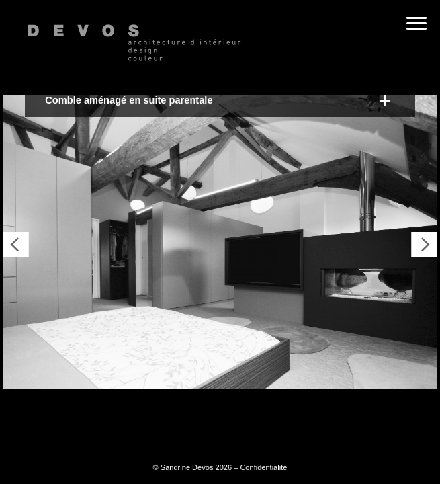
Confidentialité (263, 467)
